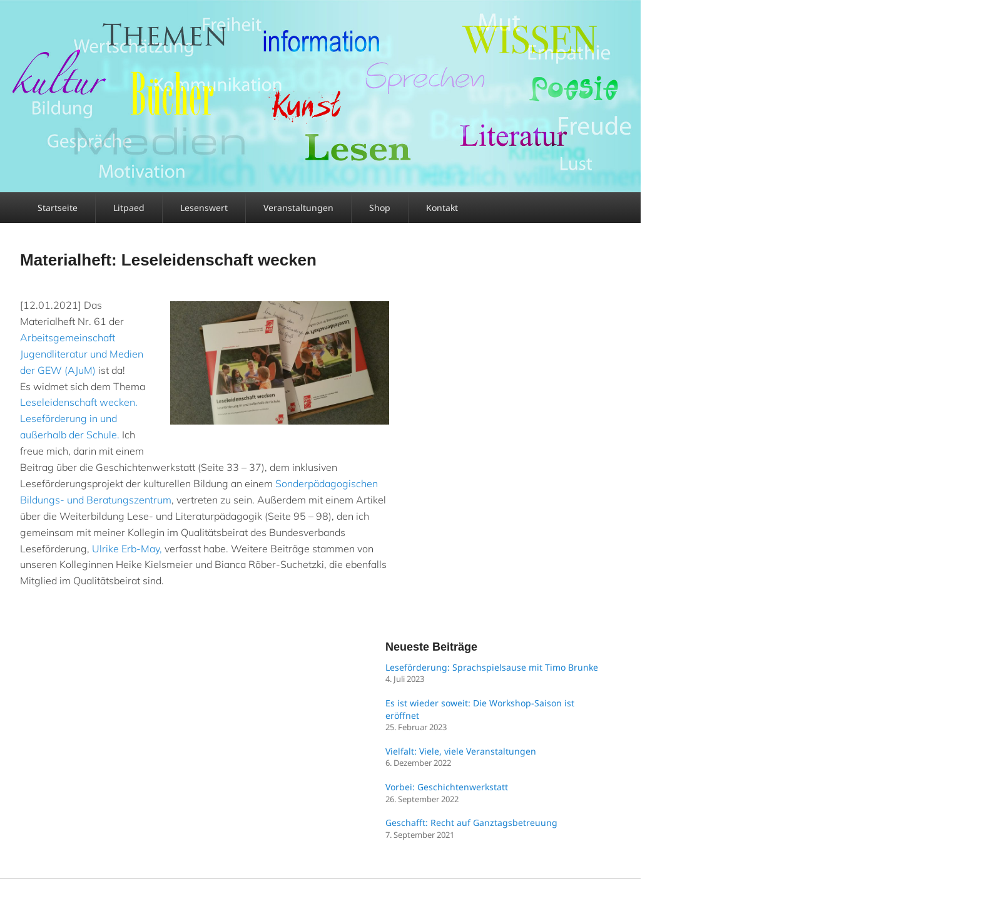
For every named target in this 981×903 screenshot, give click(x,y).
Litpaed (129, 208)
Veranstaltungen (298, 208)
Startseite (58, 208)
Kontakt (442, 208)
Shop (379, 208)
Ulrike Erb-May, (127, 548)
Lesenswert (204, 208)
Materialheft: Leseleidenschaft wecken (168, 259)
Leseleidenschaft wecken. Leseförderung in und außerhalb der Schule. (79, 418)
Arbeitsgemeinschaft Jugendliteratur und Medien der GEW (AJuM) (81, 353)
